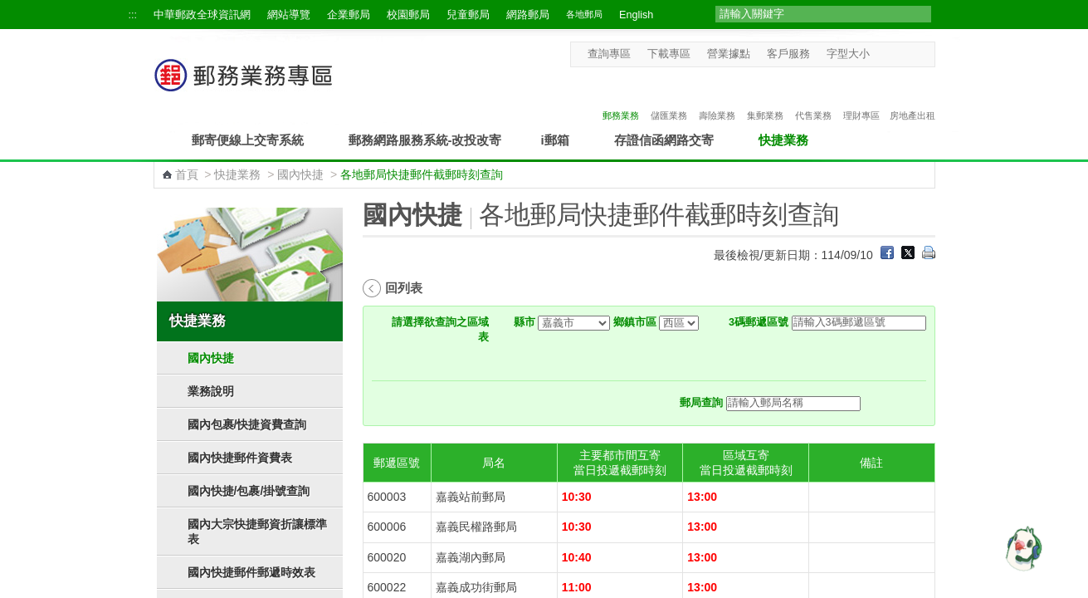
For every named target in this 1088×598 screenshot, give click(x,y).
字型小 (880, 53)
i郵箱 (555, 140)
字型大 (911, 53)
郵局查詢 (701, 403)
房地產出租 (912, 97)
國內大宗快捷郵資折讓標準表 (257, 531)
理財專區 (861, 97)
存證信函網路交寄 (664, 140)
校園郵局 (408, 15)
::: (133, 15)
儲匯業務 (669, 97)
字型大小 (848, 54)
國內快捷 (300, 174)
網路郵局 (527, 15)
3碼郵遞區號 (758, 322)
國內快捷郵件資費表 (240, 457)
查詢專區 (609, 54)
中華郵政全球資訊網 (202, 15)
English (636, 15)
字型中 (896, 53)
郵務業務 (621, 97)
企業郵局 (348, 15)
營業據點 (728, 54)
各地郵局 (584, 14)
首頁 (186, 174)
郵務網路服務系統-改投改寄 (425, 140)
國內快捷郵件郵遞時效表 (251, 572)
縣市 (524, 322)
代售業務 (813, 97)
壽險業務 (717, 97)
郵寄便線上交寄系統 (248, 140)
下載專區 (668, 54)
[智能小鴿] (1021, 548)
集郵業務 (765, 97)
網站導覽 (288, 15)
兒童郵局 (468, 15)
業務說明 (211, 391)
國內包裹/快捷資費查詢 (247, 424)
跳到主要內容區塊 (8, 8)
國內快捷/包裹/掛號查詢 (249, 491)
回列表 (403, 288)
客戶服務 (788, 54)
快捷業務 (783, 140)
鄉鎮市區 (634, 322)
